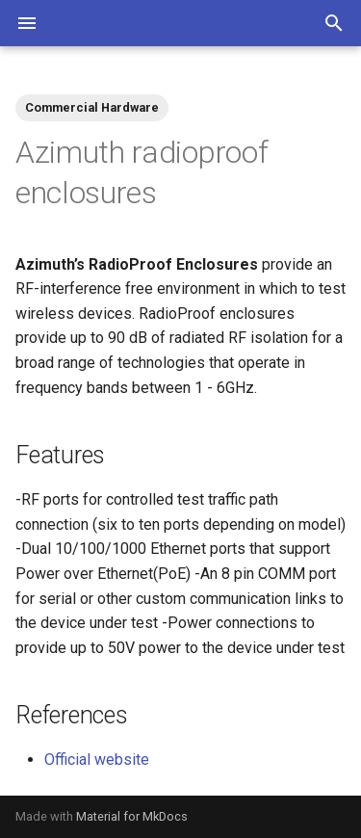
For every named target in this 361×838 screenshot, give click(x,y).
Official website (96, 759)
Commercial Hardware (92, 107)
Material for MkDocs (132, 816)
